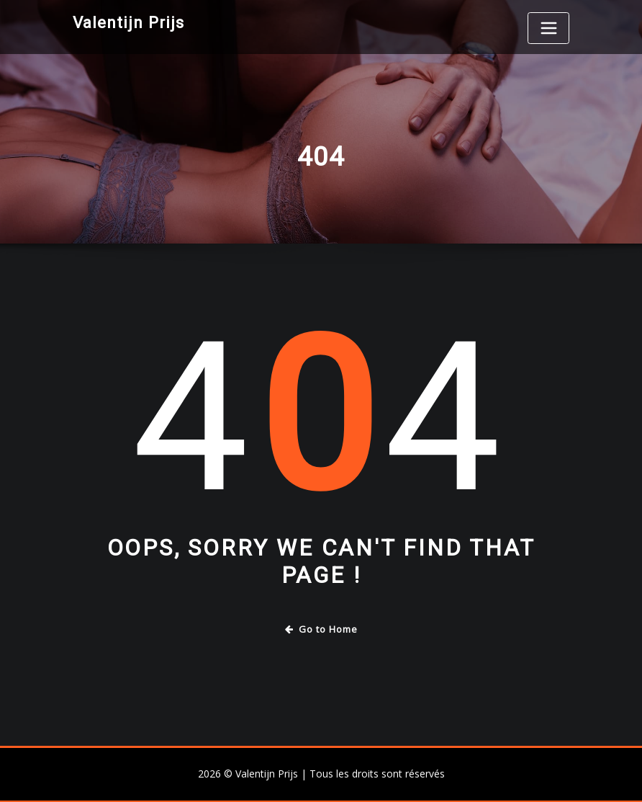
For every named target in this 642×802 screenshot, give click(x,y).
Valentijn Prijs (128, 22)
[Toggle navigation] (548, 28)
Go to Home (321, 629)
